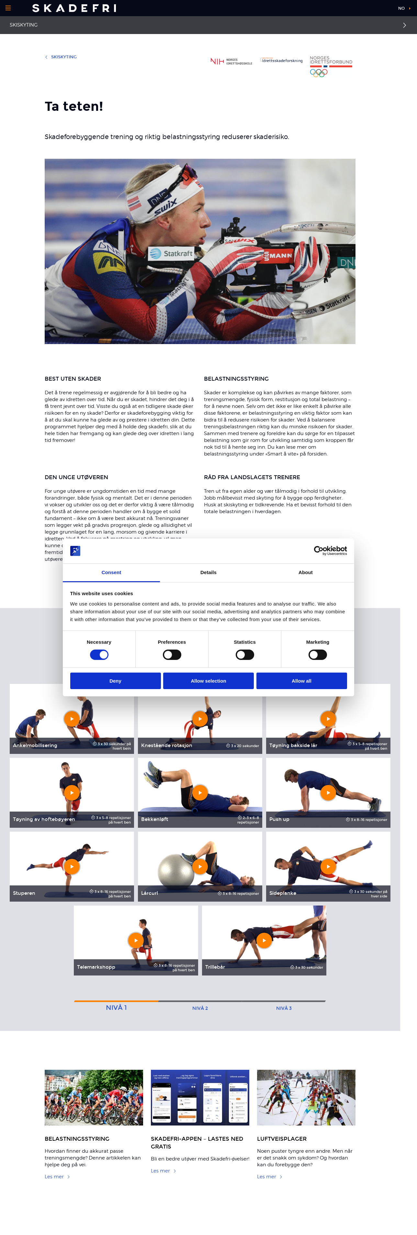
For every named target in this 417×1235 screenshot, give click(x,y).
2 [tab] (200, 1008)
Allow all (301, 681)
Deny (115, 681)
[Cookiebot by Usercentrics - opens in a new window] (318, 551)
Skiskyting (24, 25)
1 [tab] (116, 1007)
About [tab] (306, 572)
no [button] (401, 8)
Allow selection (208, 681)
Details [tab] (208, 572)
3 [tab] (284, 1008)
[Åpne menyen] (8, 8)
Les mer (57, 1177)
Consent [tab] (111, 572)
